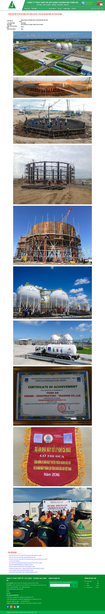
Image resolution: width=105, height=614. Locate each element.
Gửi (73, 585)
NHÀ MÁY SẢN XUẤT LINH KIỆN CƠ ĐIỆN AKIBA (22, 557)
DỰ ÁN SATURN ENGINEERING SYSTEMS (21, 564)
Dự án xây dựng (42, 8)
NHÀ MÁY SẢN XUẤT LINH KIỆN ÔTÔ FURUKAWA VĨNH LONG (25, 555)
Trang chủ (27, 8)
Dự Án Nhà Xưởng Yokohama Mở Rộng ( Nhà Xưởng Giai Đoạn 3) (25, 562)
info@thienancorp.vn (15, 591)
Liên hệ (74, 8)
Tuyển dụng (66, 8)
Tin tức (60, 8)
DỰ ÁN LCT (14, 561)
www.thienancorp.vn (16, 593)
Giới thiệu (34, 8)
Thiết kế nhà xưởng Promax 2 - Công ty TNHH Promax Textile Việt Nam (26, 568)
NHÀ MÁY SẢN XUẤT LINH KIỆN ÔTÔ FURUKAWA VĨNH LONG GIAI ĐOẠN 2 (28, 559)
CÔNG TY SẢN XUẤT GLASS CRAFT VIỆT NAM (22, 566)
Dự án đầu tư (52, 8)
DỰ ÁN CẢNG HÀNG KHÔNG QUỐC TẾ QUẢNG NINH (23, 572)
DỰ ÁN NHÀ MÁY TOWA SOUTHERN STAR (21, 570)
